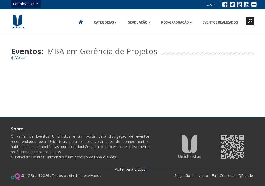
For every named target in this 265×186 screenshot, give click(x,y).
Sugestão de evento (191, 175)
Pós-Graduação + (176, 22)
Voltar (18, 57)
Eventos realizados (220, 22)
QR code (245, 175)
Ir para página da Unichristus (190, 146)
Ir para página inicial (17, 21)
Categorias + (105, 22)
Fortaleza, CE (26, 3)
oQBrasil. (110, 156)
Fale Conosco (223, 175)
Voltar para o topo (132, 169)
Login (210, 4)
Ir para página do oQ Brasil (15, 176)
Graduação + (139, 22)
